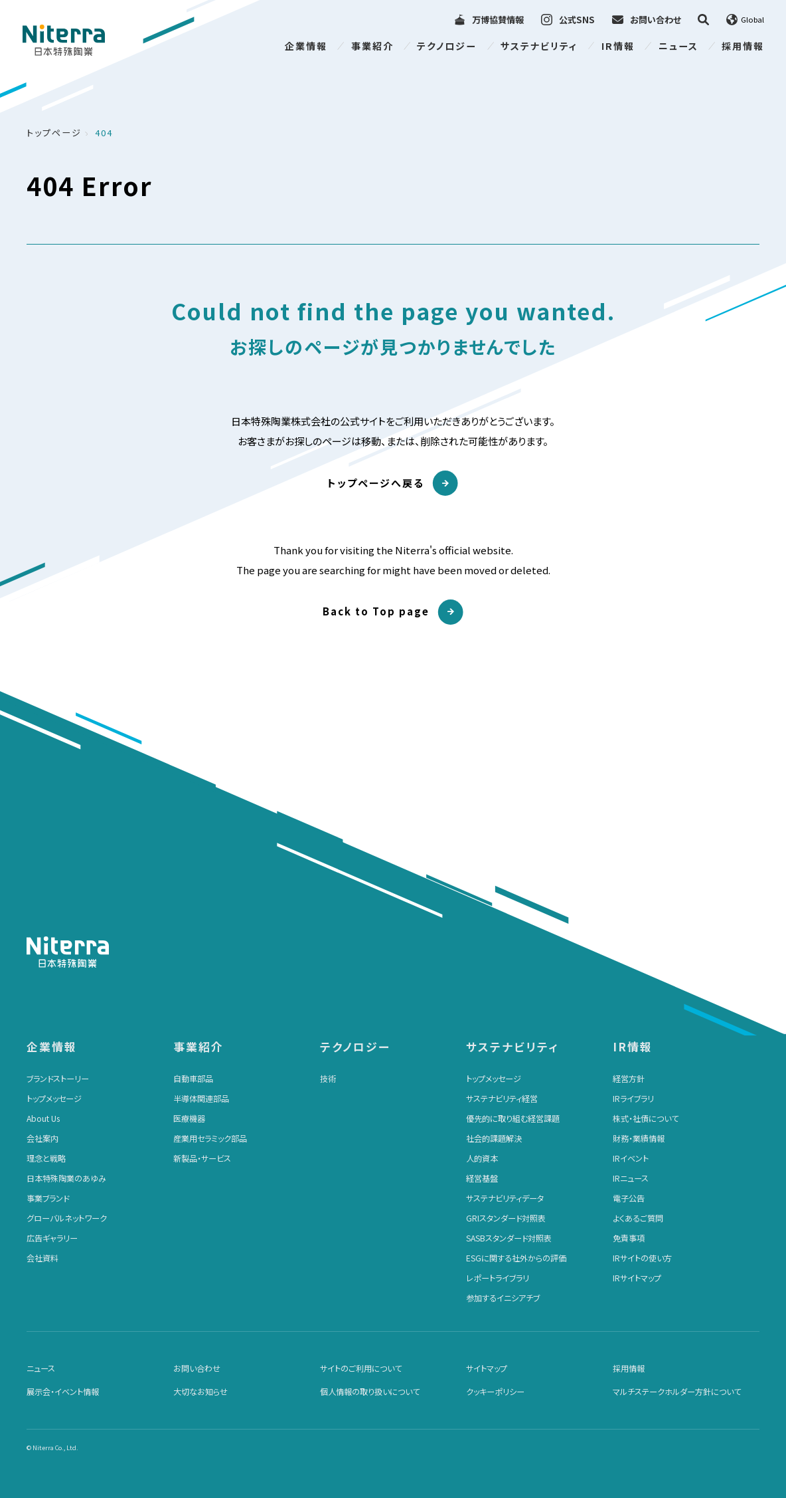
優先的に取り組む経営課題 (513, 1118)
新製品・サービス (202, 1158)
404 (104, 132)
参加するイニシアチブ (503, 1298)
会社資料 (42, 1258)
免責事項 (629, 1238)
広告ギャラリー (52, 1238)
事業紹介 (372, 46)
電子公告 (629, 1198)
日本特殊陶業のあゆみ (66, 1178)
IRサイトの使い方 (642, 1258)
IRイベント (631, 1158)
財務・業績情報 (639, 1138)
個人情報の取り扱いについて (370, 1392)
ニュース (678, 46)
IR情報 (618, 46)
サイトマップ (486, 1368)
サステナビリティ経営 (502, 1099)
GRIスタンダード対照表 (506, 1218)
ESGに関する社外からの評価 (516, 1258)
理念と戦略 (46, 1158)
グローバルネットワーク (67, 1218)
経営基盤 (482, 1178)
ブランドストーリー (58, 1079)
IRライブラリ (633, 1099)
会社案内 (42, 1138)
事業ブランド (48, 1198)
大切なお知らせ (200, 1392)
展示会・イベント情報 (63, 1392)
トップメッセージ (54, 1099)
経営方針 (629, 1079)
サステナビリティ (539, 46)
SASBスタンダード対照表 (509, 1238)
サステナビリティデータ (505, 1198)
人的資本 (482, 1158)
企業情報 (306, 46)
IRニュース (631, 1178)
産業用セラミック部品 (210, 1138)
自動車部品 (193, 1079)
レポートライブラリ (497, 1278)
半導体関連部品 (201, 1099)
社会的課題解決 (494, 1138)
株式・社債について (645, 1118)
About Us (43, 1118)
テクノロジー (447, 46)
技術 (328, 1079)
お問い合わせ (196, 1368)
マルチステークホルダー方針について (677, 1392)
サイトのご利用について (361, 1368)
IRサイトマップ (637, 1278)
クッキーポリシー (495, 1392)
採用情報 (743, 46)
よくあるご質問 (638, 1218)
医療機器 (189, 1118)
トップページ (54, 132)
